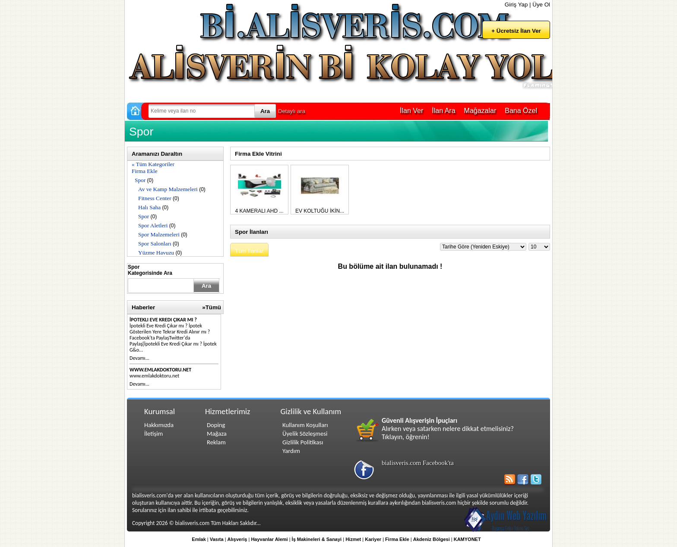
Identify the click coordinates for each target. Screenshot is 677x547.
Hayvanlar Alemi (269, 539)
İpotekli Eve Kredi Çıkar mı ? (163, 320)
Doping (216, 425)
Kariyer (373, 539)
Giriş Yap (516, 4)
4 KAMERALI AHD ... (259, 211)
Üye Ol (541, 4)
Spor (140, 180)
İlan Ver (411, 110)
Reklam (216, 442)
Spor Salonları (154, 243)
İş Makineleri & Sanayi (317, 539)
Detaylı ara (291, 111)
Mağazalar (480, 110)
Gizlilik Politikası (302, 442)
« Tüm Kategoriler (153, 164)
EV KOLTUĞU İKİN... (319, 211)
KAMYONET (467, 539)
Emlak (199, 539)
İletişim (153, 433)
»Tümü (211, 307)
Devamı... (139, 358)
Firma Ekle (145, 171)
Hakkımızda (159, 425)
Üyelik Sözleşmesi (304, 433)
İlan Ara (443, 110)
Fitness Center (154, 198)
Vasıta (217, 539)
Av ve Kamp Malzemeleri (168, 189)
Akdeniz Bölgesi (431, 539)
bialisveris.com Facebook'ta (418, 462)
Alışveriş (237, 539)
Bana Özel (521, 110)
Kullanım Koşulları (305, 425)
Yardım (291, 451)
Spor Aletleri (153, 225)
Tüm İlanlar (249, 251)
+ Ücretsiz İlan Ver (516, 31)
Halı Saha (149, 207)
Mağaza (217, 433)
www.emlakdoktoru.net (160, 370)
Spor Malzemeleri (159, 234)
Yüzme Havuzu (156, 252)
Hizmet (353, 539)
